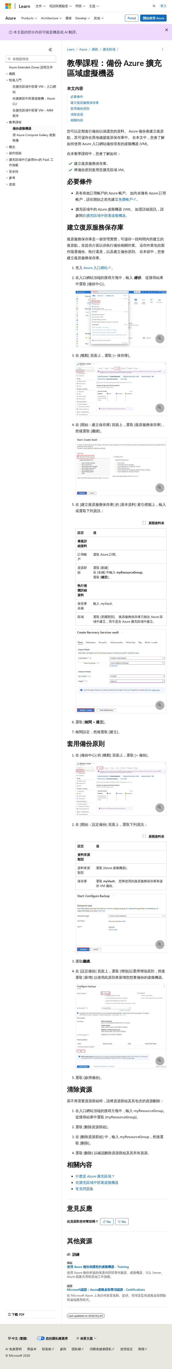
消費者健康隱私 (101, 1349)
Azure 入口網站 (96, 267)
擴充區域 (109, 49)
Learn (71, 49)
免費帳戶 (125, 199)
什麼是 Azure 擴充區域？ (95, 1176)
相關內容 (77, 120)
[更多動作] (163, 49)
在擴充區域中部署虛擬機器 (104, 215)
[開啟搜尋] (154, 6)
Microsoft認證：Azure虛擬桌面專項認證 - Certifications (106, 1290)
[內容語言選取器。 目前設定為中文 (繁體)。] (17, 1338)
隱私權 (76, 1349)
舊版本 (32, 1349)
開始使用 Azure (153, 18)
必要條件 (77, 96)
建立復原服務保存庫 (85, 102)
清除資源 (77, 114)
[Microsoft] (8, 6)
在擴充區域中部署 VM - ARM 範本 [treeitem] (33, 113)
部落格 (46, 1349)
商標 (141, 1349)
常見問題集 (84, 1188)
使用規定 (126, 1349)
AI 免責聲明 (13, 1349)
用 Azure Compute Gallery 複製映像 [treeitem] (34, 138)
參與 (63, 1349)
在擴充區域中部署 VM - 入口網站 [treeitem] (34, 89)
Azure (83, 49)
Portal (132, 18)
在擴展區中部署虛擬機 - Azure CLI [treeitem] (34, 101)
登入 (163, 6)
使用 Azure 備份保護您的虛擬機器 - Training (98, 1267)
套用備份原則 (80, 108)
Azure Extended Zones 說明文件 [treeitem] (31, 67)
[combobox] (30, 59)
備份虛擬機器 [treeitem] (22, 128)
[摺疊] (50, 50)
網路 (95, 49)
